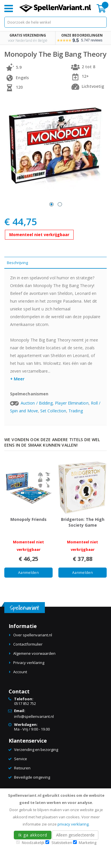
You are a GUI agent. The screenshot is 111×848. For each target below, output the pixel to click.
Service (20, 758)
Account (20, 671)
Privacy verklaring (28, 662)
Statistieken (61, 842)
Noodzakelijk (33, 842)
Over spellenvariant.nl (32, 635)
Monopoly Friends (28, 519)
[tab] (55, 263)
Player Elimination (71, 403)
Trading (75, 410)
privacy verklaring (73, 824)
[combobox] (55, 22)
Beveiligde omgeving (32, 777)
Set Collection (53, 410)
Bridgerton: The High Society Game (82, 522)
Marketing (87, 842)
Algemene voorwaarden (34, 653)
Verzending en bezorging (36, 749)
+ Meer (17, 379)
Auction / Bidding (37, 403)
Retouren (22, 768)
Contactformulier (28, 644)
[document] (56, 818)
